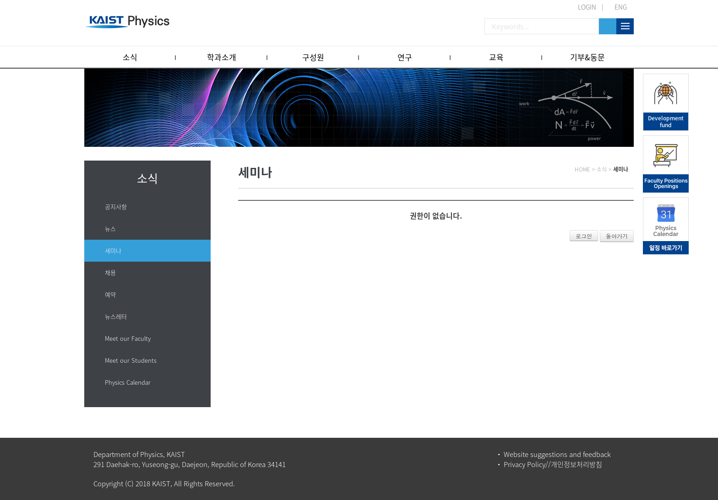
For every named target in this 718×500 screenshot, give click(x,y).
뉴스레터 (116, 316)
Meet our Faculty (128, 338)
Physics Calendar (128, 382)
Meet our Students (131, 360)
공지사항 (116, 206)
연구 (404, 57)
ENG (621, 6)
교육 (496, 57)
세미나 (113, 250)
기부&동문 (587, 57)
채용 (110, 272)
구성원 (313, 57)
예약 (110, 294)
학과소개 (221, 57)
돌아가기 (617, 236)
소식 (130, 57)
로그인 (584, 236)
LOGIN (587, 6)
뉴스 (110, 228)
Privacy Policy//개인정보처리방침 (553, 464)
